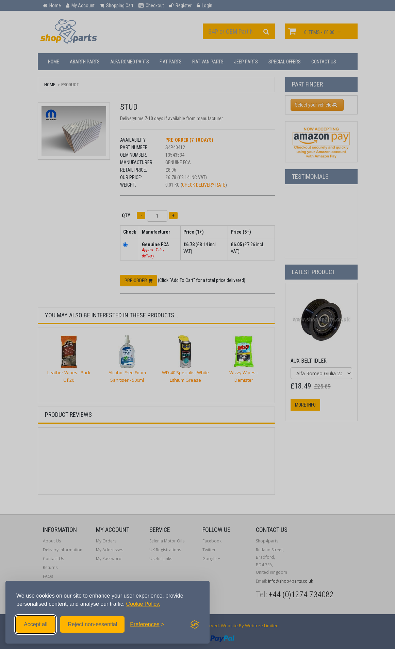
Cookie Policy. (143, 604)
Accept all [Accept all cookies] (35, 624)
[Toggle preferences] (147, 624)
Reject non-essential (92, 624)
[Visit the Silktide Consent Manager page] (195, 624)
